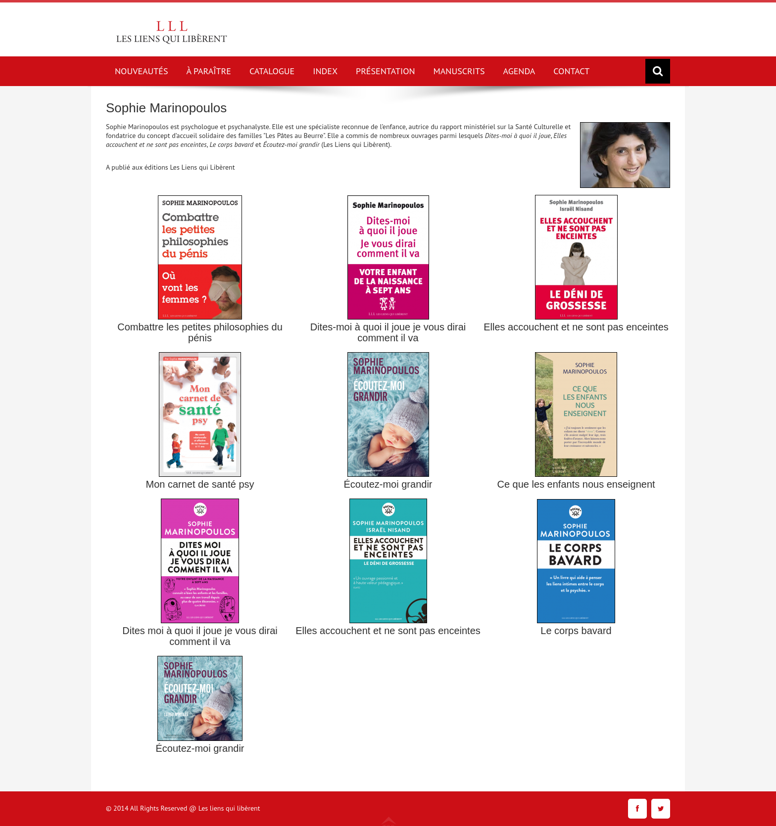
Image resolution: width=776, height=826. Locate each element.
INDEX (325, 71)
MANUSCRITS (459, 71)
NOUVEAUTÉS (141, 71)
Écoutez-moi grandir (388, 484)
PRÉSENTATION (385, 71)
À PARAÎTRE (209, 71)
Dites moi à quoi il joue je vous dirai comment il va (200, 636)
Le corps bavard (575, 630)
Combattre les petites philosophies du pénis (200, 332)
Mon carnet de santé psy (200, 484)
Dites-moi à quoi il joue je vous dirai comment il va (388, 332)
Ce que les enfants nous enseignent (576, 484)
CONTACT (571, 71)
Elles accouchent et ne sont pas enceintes (576, 326)
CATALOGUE (271, 71)
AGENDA (519, 71)
